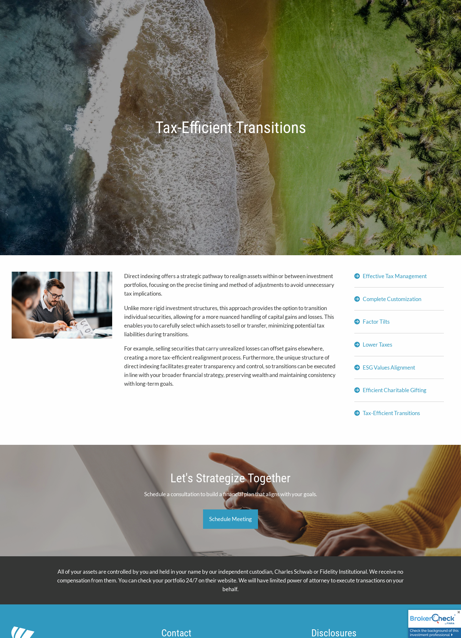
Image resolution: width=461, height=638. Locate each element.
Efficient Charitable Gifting (394, 390)
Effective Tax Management (395, 276)
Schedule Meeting (230, 519)
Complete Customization (392, 299)
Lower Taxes (377, 344)
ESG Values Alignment (389, 367)
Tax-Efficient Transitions (391, 413)
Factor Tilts (376, 321)
